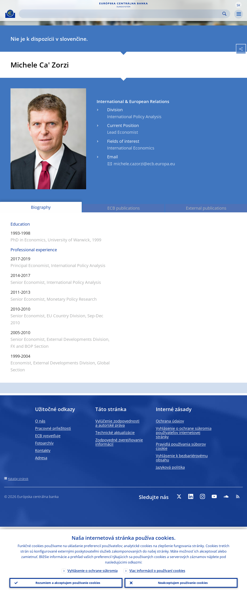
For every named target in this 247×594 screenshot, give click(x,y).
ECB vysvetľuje (47, 435)
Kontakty (42, 450)
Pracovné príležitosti (53, 428)
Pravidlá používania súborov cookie (181, 446)
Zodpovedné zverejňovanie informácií (119, 442)
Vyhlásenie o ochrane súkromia (92, 568)
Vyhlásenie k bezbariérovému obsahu (182, 457)
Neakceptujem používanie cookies (181, 581)
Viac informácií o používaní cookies (157, 568)
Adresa (41, 457)
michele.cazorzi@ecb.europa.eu (144, 164)
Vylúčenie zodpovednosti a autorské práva (117, 423)
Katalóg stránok (18, 479)
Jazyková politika (170, 467)
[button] (238, 5)
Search (224, 13)
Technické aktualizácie (115, 432)
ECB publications (123, 208)
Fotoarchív (44, 443)
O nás (40, 420)
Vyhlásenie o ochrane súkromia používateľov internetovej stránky (184, 432)
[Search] (121, 13)
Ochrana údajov (170, 420)
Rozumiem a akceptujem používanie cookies (66, 581)
